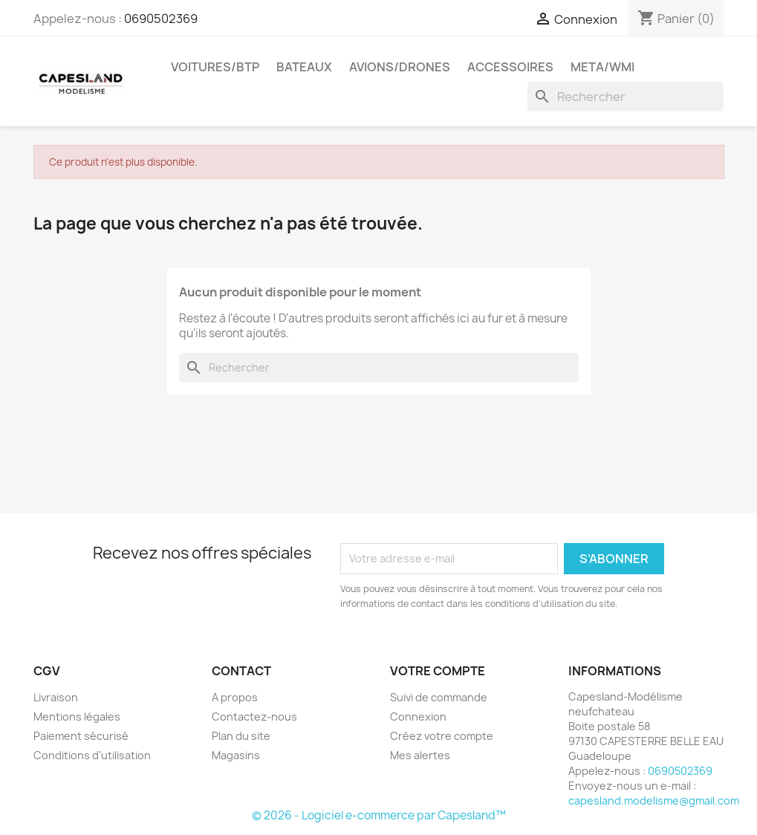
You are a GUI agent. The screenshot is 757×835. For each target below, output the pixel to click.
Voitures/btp (215, 67)
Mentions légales (76, 716)
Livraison (55, 697)
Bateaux (304, 67)
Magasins (236, 755)
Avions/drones (399, 67)
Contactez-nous (254, 716)
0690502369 (161, 18)
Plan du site (241, 736)
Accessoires (510, 67)
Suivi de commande (438, 697)
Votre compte (437, 671)
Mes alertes (420, 755)
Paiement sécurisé (81, 736)
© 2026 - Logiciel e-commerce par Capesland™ (379, 815)
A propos (235, 697)
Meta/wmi (602, 67)
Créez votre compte (441, 736)
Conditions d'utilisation (92, 755)
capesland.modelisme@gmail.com (653, 800)
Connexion (418, 716)
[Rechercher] (625, 96)
